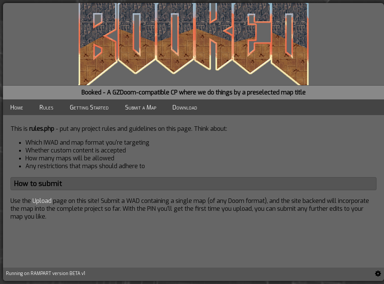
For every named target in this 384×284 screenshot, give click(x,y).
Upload (42, 201)
